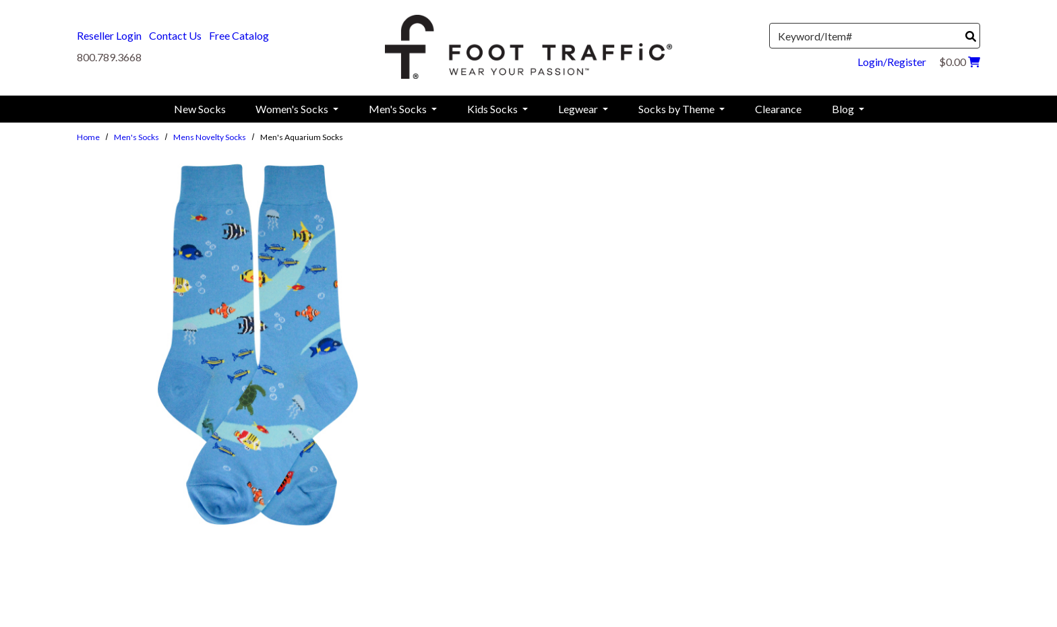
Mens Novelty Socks (209, 137)
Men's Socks (136, 137)
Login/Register (891, 61)
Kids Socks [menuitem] (493, 108)
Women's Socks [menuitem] (292, 108)
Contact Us (175, 35)
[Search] (970, 36)
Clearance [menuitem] (778, 108)
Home (88, 137)
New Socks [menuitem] (200, 108)
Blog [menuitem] (844, 108)
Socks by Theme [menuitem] (677, 108)
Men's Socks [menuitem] (399, 108)
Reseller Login (109, 35)
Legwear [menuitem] (579, 108)
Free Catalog (239, 35)
